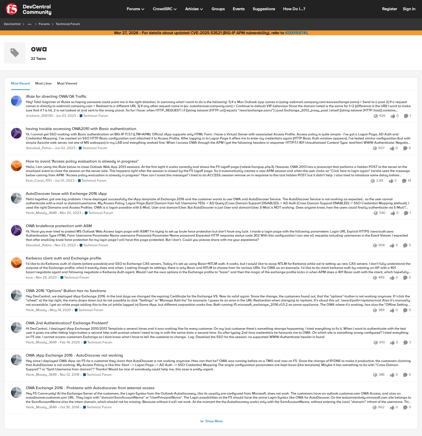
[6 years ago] (59, 310)
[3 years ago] (65, 116)
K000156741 (296, 32)
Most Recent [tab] (20, 83)
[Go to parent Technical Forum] (92, 116)
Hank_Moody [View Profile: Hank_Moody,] (36, 310)
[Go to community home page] (28, 9)
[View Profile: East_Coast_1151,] (16, 165)
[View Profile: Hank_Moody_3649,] (16, 198)
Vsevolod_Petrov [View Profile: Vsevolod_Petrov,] (39, 148)
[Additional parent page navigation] (29, 24)
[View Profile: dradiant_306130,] (16, 101)
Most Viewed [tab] (67, 83)
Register (389, 8)
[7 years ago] (68, 375)
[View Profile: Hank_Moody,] (16, 295)
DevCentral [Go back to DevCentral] (12, 24)
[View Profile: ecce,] (16, 262)
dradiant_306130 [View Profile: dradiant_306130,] (39, 116)
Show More (211, 421)
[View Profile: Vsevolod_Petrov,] (16, 133)
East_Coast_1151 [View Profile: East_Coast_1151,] (39, 181)
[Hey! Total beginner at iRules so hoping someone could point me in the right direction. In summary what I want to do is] (218, 106)
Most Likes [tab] (43, 83)
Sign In (409, 8)
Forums (44, 24)
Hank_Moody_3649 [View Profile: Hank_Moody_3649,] (41, 213)
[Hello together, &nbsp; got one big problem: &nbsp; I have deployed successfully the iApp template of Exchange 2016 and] (218, 203)
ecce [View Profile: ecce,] (29, 278)
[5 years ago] (45, 278)
